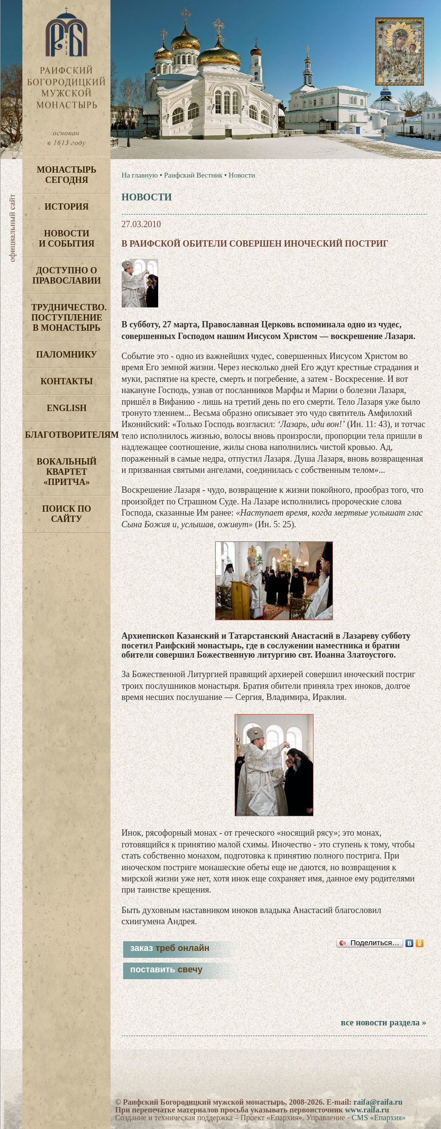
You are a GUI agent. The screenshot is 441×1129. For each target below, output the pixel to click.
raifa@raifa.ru (378, 1102)
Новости (242, 175)
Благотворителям (67, 435)
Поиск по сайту (67, 514)
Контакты (66, 381)
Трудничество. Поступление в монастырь (69, 318)
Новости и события (66, 239)
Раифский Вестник (193, 175)
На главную (140, 175)
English (67, 408)
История (67, 207)
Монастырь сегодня (67, 175)
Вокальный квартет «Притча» (66, 472)
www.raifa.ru (367, 1110)
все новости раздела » (383, 1022)
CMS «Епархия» (378, 1117)
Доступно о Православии (66, 276)
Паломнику (66, 354)
